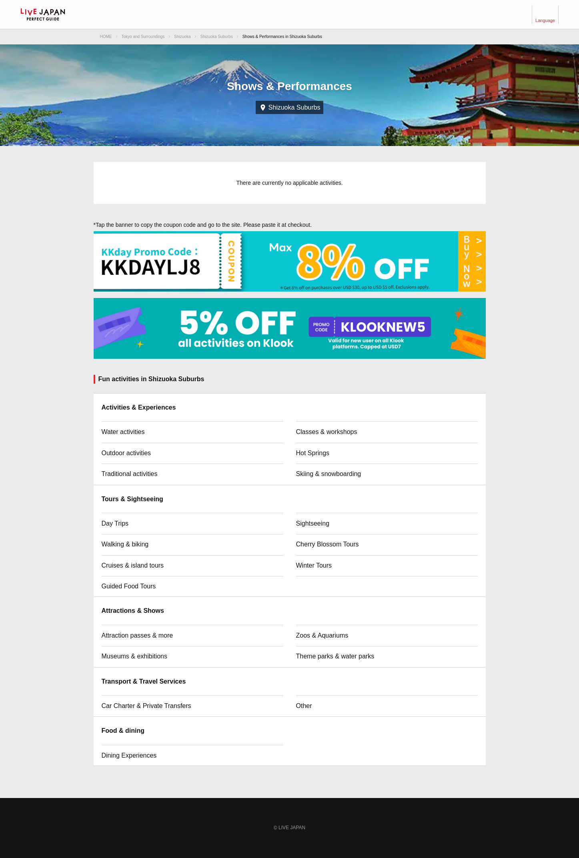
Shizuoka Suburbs (216, 36)
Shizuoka (182, 36)
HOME (106, 36)
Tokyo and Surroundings (143, 36)
